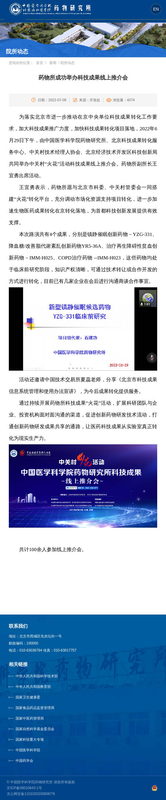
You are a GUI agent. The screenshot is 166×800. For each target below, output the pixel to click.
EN (156, 9)
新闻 (52, 63)
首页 (39, 63)
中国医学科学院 (28, 750)
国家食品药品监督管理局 (35, 708)
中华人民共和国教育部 (33, 687)
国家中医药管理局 (37, 718)
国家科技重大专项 (30, 739)
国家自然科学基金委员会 (35, 729)
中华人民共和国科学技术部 (37, 676)
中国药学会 (24, 761)
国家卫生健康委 (34, 697)
